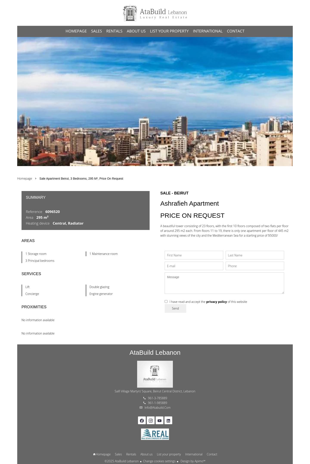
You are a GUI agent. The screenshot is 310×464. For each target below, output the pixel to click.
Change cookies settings (159, 461)
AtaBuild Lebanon (155, 352)
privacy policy (216, 302)
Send (175, 308)
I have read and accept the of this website (208, 302)
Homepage (155, 13)
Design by (192, 461)
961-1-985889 (157, 403)
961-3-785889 (157, 398)
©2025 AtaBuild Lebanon (122, 461)
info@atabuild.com (158, 407)
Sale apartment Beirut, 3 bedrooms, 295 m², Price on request (81, 178)
